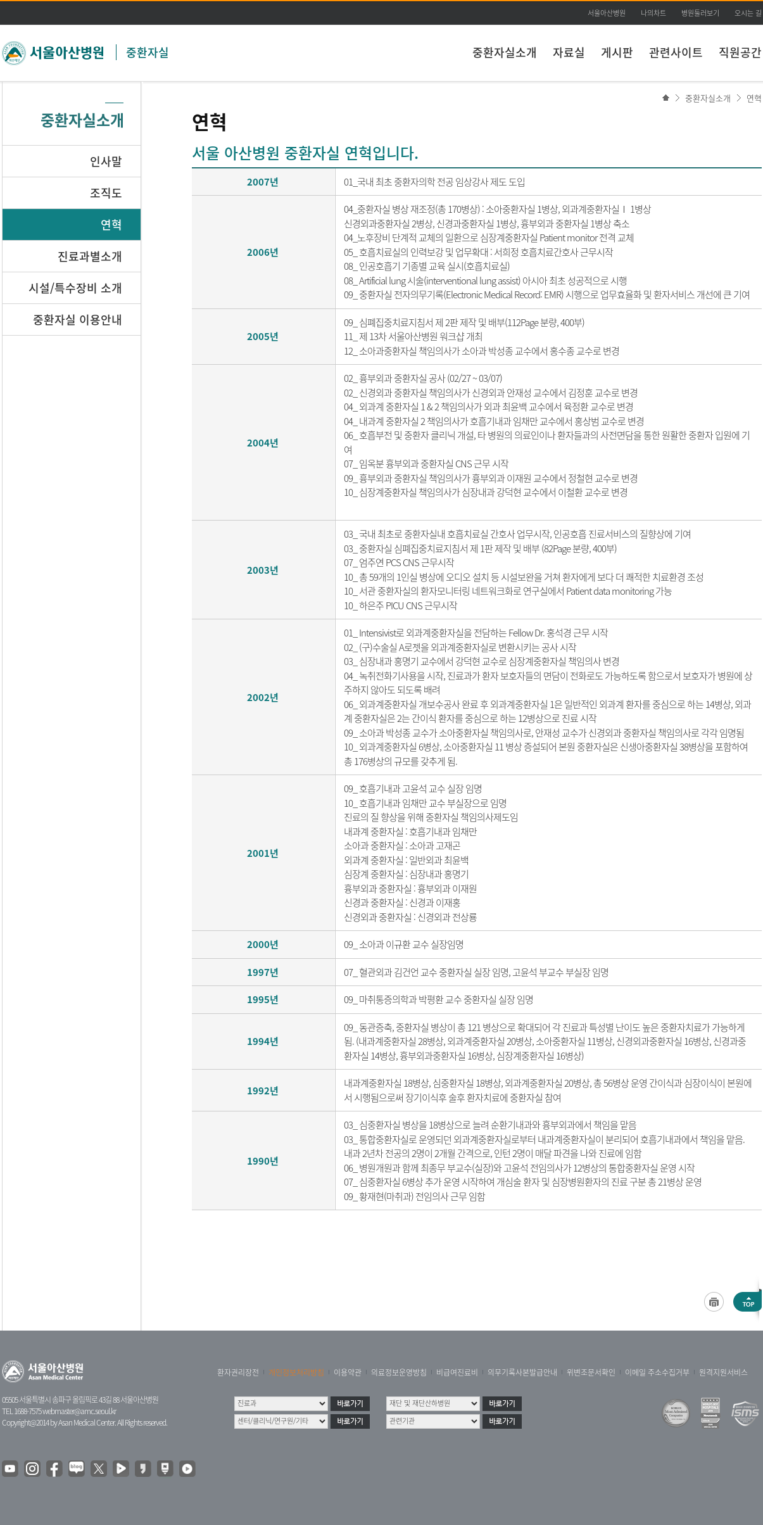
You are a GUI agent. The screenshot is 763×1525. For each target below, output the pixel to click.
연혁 (754, 98)
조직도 (106, 192)
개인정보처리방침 (296, 1372)
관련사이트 (676, 52)
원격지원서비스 (723, 1372)
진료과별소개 (90, 256)
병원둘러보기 (700, 13)
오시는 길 (748, 13)
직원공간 (740, 52)
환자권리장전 (238, 1372)
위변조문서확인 (591, 1372)
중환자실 (147, 52)
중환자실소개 (504, 52)
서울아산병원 (607, 13)
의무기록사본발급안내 (522, 1372)
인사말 (106, 161)
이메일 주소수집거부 (657, 1372)
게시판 (617, 52)
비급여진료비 (457, 1372)
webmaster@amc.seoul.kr (79, 1411)
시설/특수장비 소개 (75, 287)
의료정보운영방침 (399, 1372)
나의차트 (653, 13)
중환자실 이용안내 (77, 319)
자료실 (569, 52)
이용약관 (348, 1372)
